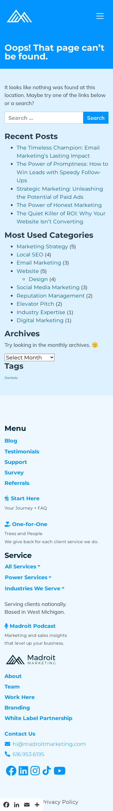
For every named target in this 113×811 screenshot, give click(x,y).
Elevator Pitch (35, 304)
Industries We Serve (32, 588)
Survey (14, 472)
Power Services (26, 577)
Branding (17, 707)
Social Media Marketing (48, 287)
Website (28, 271)
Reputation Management (51, 295)
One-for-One (29, 524)
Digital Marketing (40, 320)
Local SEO (30, 254)
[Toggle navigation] (100, 16)
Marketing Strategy (42, 246)
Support (16, 462)
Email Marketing (39, 262)
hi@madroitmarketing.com (49, 744)
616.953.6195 (28, 754)
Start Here (25, 498)
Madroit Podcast (33, 626)
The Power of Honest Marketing (59, 205)
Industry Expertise (41, 312)
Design (38, 279)
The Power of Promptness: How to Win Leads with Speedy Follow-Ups (62, 172)
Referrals (17, 483)
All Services (20, 566)
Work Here (20, 697)
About (13, 676)
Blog (11, 440)
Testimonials (22, 451)
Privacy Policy (59, 802)
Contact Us (20, 734)
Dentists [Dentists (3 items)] (11, 378)
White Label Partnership (38, 718)
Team (12, 686)
